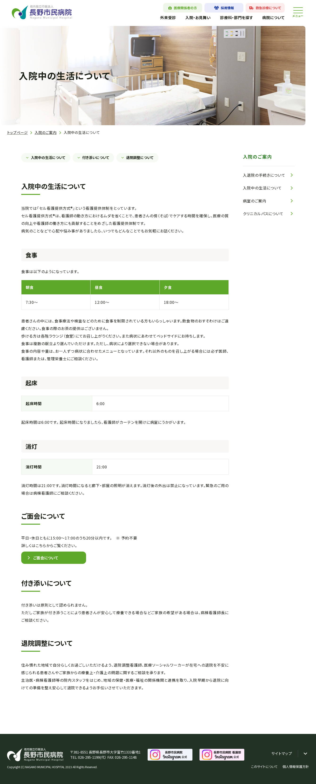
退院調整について (140, 157)
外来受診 (168, 17)
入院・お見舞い (198, 17)
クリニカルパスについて (263, 213)
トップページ (17, 132)
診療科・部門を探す (236, 17)
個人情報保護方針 (296, 766)
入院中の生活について (48, 157)
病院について (273, 17)
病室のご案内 (254, 201)
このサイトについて (264, 766)
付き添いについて (95, 157)
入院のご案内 (45, 132)
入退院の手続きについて (264, 175)
